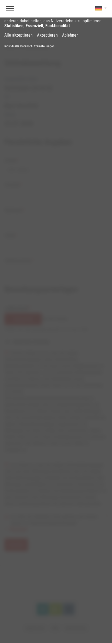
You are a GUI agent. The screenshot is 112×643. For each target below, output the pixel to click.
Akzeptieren (47, 35)
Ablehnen (70, 35)
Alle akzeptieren (18, 35)
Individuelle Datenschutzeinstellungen (29, 46)
